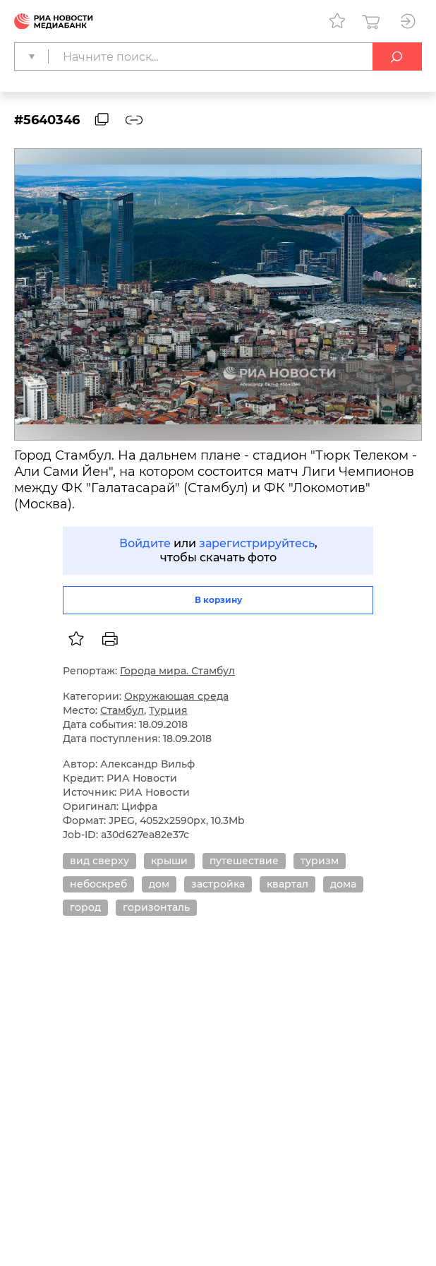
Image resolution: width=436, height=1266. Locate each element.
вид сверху (99, 860)
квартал (287, 884)
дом (159, 884)
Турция (168, 710)
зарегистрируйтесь (257, 543)
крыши (169, 860)
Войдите (145, 543)
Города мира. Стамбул (177, 670)
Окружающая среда (176, 696)
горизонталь (156, 907)
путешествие (244, 860)
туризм (320, 860)
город (85, 907)
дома (343, 884)
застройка (218, 884)
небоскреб (98, 884)
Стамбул (122, 710)
